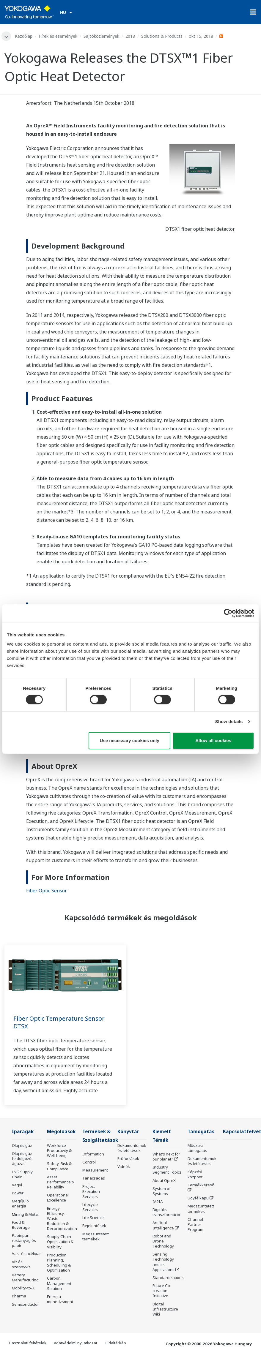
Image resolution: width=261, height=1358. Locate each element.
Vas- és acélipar (26, 1253)
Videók (123, 1166)
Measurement (95, 1170)
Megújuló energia (20, 1203)
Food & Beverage (21, 1225)
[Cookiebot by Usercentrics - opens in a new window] (228, 612)
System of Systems (161, 1191)
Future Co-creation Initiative (162, 1290)
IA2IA (157, 1201)
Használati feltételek (27, 1343)
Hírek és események (58, 36)
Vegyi (17, 1185)
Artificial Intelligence (163, 1225)
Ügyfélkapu (198, 1198)
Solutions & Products (162, 36)
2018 (130, 36)
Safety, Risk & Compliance (59, 1166)
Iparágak (23, 1131)
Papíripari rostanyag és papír (24, 1240)
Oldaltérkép (115, 1343)
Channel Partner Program (195, 1224)
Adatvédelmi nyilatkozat (75, 1343)
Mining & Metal (25, 1214)
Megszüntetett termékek (95, 1236)
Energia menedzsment (60, 1299)
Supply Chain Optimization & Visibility (60, 1241)
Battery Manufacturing (25, 1277)
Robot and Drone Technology (163, 1241)
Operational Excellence (58, 1197)
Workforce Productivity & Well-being (59, 1150)
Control (89, 1162)
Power (17, 1193)
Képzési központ (195, 1174)
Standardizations (168, 1277)
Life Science (93, 1217)
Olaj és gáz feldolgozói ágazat (22, 1158)
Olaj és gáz (22, 1145)
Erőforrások (128, 1158)
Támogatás (201, 1131)
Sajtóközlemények (101, 36)
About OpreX (164, 1180)
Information (93, 1154)
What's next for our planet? (166, 1156)
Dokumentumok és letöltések (131, 1148)
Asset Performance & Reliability (60, 1182)
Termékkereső (201, 1185)
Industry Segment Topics (167, 1169)
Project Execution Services (91, 1191)
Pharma (19, 1296)
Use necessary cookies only (129, 740)
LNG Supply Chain (22, 1174)
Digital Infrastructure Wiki (165, 1309)
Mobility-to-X (23, 1288)
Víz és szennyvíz (21, 1264)
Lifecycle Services (90, 1207)
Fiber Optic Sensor (46, 890)
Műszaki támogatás (197, 1148)
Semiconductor (25, 1304)
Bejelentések (94, 1225)
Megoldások (61, 1131)
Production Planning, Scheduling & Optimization (59, 1262)
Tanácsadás (93, 1178)
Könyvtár (128, 1131)
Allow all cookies (213, 740)
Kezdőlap (23, 36)
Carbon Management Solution (59, 1283)
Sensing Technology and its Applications (163, 1261)
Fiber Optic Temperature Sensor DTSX (59, 1022)
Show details (229, 721)
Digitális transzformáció (166, 1212)
